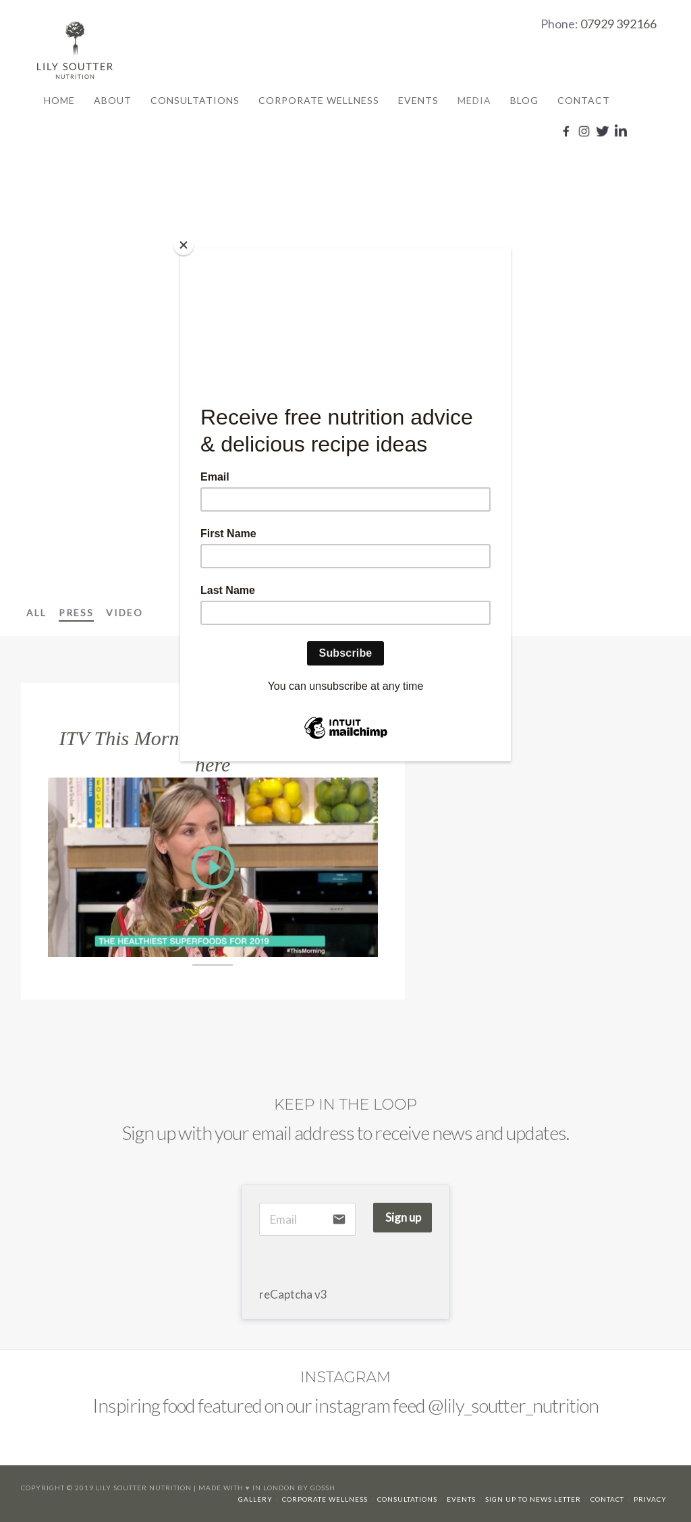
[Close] (183, 245)
